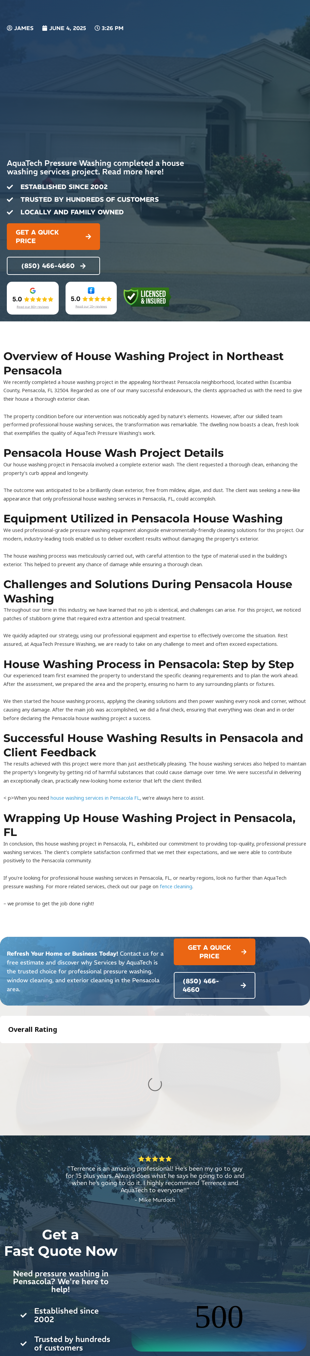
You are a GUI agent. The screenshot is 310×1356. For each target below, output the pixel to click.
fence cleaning (176, 886)
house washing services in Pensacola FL (95, 797)
